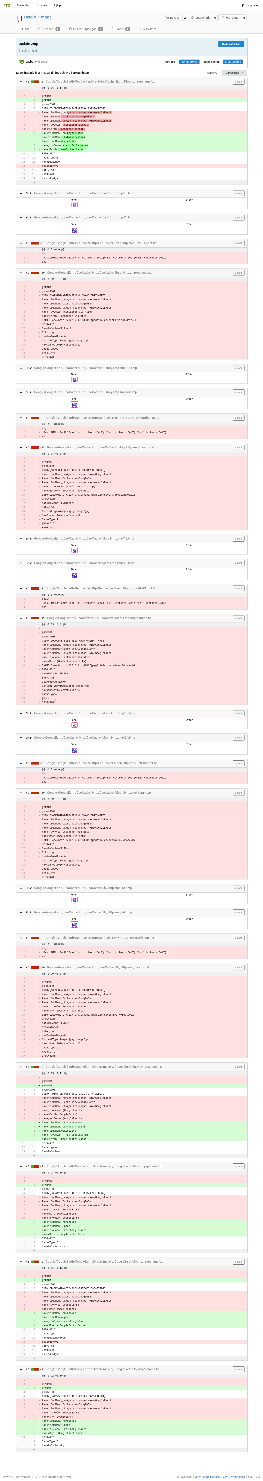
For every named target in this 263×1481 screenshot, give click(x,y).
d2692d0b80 (189, 62)
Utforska (41, 5)
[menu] (183, 1477)
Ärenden (49, 29)
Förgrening (230, 17)
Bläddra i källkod (231, 44)
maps (46, 17)
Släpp (121, 29)
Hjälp (57, 5)
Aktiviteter (147, 29)
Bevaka (172, 17)
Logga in (249, 5)
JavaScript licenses (207, 1477)
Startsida (22, 5)
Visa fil (238, 81)
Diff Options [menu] (234, 72)
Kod (25, 29)
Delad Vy (212, 72)
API (225, 1477)
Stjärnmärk (200, 17)
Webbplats (238, 1477)
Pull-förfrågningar (86, 29)
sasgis (29, 17)
